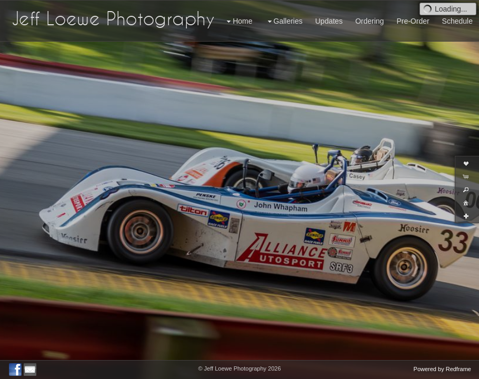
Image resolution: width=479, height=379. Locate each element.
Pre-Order (412, 21)
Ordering (369, 21)
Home (238, 21)
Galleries (284, 21)
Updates (329, 21)
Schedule (457, 21)
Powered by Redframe (442, 369)
